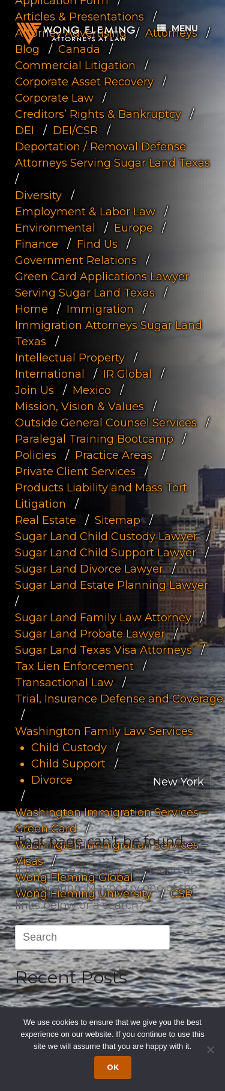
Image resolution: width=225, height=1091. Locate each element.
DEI (24, 130)
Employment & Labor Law (85, 211)
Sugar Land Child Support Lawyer (105, 552)
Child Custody (69, 747)
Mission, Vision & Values (79, 406)
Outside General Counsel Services (106, 422)
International (50, 374)
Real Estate (45, 520)
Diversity (38, 195)
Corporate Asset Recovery (84, 81)
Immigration (100, 309)
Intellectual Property (70, 357)
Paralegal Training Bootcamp (94, 439)
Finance (36, 244)
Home (31, 309)
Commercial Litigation (75, 65)
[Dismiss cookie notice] (210, 1049)
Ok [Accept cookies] (113, 1067)
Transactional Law (64, 682)
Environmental (55, 228)
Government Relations (76, 260)
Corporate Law (54, 98)
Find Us (97, 244)
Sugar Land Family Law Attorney (103, 617)
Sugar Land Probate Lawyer (90, 634)
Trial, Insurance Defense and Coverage (119, 698)
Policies (35, 455)
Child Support (68, 763)
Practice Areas (113, 455)
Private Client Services (75, 471)
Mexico (92, 390)
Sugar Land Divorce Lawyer (89, 569)
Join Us (34, 390)
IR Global (127, 374)
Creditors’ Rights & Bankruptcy (98, 114)
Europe (133, 228)
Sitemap (117, 520)
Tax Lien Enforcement (74, 666)
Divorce (52, 780)
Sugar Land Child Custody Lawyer (106, 536)
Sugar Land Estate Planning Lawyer (111, 585)
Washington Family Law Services (104, 731)
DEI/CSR (75, 130)
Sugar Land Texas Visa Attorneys (103, 650)
